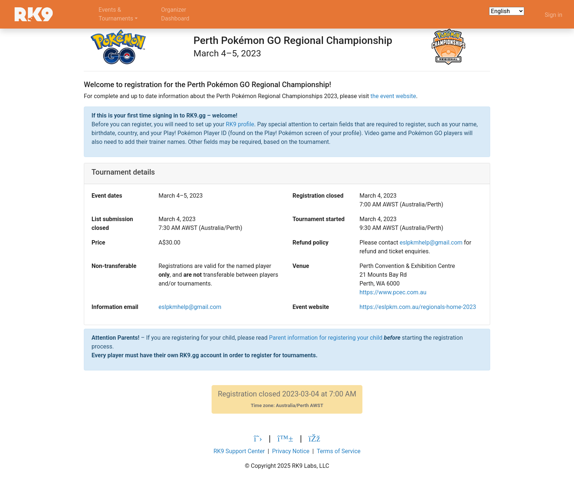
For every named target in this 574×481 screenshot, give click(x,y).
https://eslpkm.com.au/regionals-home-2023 (417, 306)
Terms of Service (339, 451)
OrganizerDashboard (175, 14)
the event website (393, 96)
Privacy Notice (290, 451)
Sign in (553, 14)
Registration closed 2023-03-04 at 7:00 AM (287, 399)
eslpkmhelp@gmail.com (431, 242)
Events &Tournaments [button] (115, 14)
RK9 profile (240, 124)
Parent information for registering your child (326, 337)
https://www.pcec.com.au (392, 292)
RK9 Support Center (239, 451)
